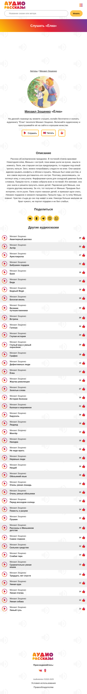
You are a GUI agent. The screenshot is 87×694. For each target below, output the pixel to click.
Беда (12, 282)
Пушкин (14, 519)
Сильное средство (19, 547)
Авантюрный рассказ (21, 239)
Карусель (14, 416)
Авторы (34, 71)
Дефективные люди (20, 364)
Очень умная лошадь (20, 485)
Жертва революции (20, 382)
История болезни (18, 399)
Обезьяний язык (18, 476)
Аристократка (17, 256)
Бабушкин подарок (19, 265)
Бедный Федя (17, 291)
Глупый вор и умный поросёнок (20, 346)
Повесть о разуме (19, 511)
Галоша (13, 328)
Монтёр (13, 433)
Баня (12, 274)
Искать (76, 13)
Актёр (13, 248)
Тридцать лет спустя (20, 576)
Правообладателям (43, 687)
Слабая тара (16, 556)
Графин (14, 356)
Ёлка (12, 373)
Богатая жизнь (17, 299)
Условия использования (43, 683)
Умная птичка (16, 593)
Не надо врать (17, 450)
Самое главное (17, 539)
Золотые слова (17, 390)
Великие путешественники (19, 309)
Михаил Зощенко (48, 71)
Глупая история (18, 336)
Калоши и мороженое (21, 407)
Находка (14, 442)
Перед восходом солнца (22, 502)
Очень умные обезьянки (22, 494)
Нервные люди (17, 459)
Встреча (14, 319)
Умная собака (17, 601)
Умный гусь (16, 610)
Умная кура (15, 584)
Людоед (14, 425)
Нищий (13, 468)
